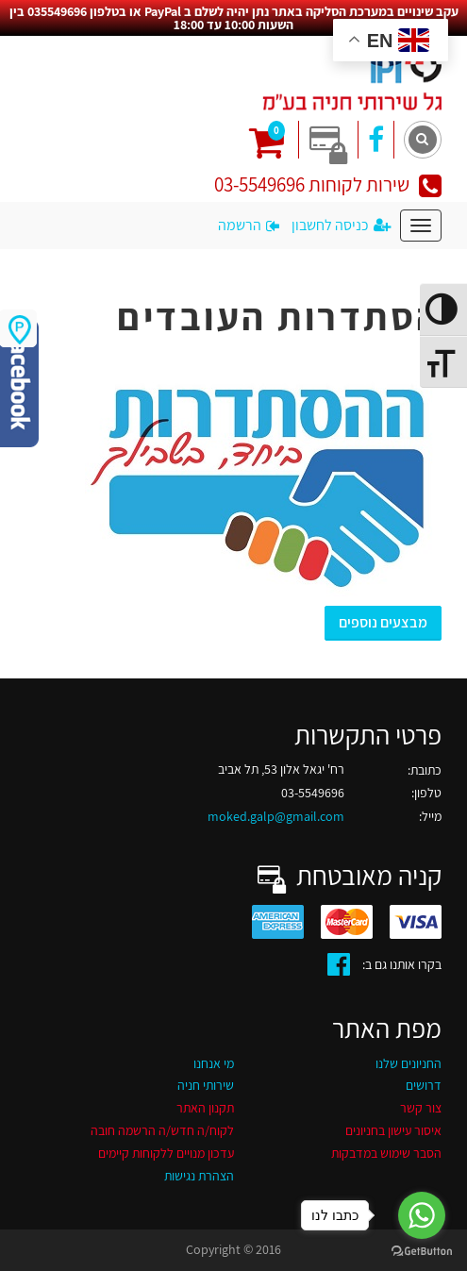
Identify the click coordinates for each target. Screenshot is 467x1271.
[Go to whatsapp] (421, 1215)
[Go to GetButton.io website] (422, 1252)
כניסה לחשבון (341, 225)
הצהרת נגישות (199, 1175)
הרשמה (248, 225)
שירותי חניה (205, 1085)
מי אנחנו (213, 1063)
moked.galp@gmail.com (276, 816)
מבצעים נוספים (383, 622)
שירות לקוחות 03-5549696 (328, 184)
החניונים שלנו (408, 1063)
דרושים (424, 1085)
